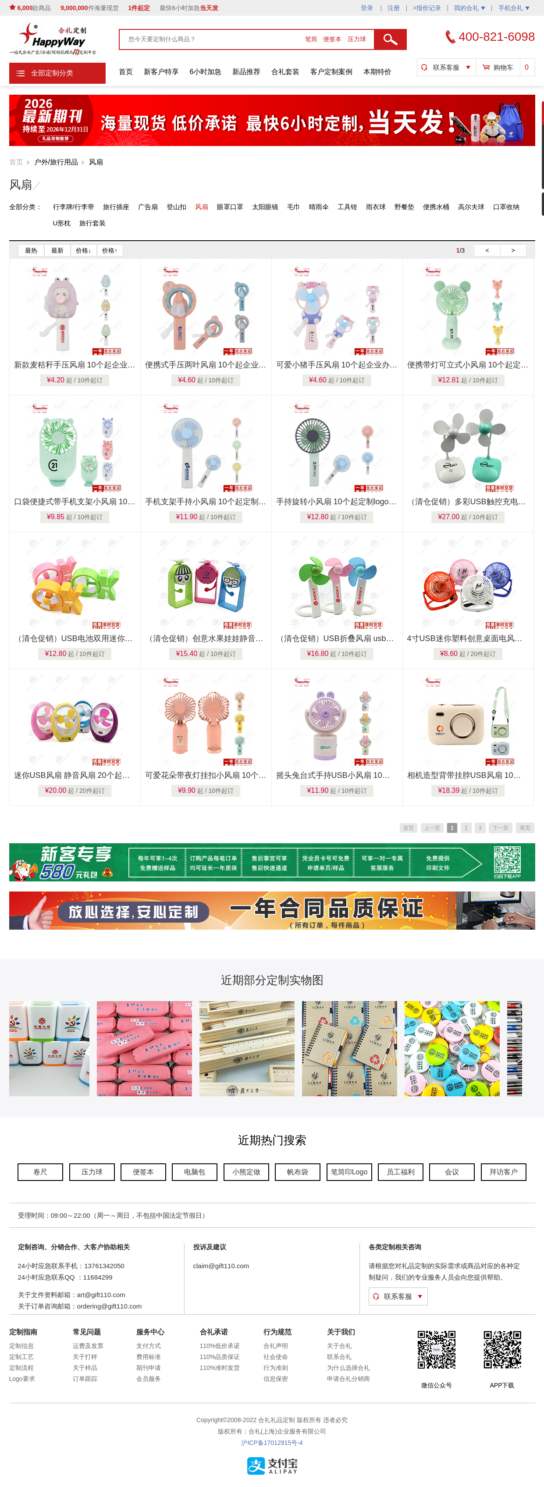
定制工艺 (21, 1356)
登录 (368, 7)
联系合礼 (339, 1356)
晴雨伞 (319, 206)
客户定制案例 (331, 71)
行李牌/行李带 (73, 206)
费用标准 (148, 1356)
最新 (57, 250)
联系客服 (446, 67)
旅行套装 (92, 223)
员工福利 (401, 1172)
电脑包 (194, 1172)
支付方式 (148, 1345)
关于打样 (85, 1356)
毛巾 (293, 206)
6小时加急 (206, 71)
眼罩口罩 (230, 206)
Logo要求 (22, 1378)
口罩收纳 (506, 206)
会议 (452, 1172)
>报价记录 (427, 7)
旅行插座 (116, 206)
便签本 (333, 39)
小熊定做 (246, 1172)
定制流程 (21, 1367)
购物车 (503, 67)
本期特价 (377, 71)
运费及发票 (88, 1345)
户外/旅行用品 (56, 162)
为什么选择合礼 (348, 1367)
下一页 (500, 828)
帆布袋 (297, 1172)
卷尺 (40, 1172)
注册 (394, 7)
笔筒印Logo (349, 1172)
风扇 (96, 162)
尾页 (525, 828)
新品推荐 (246, 71)
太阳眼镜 (265, 206)
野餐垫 (404, 206)
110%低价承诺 (220, 1345)
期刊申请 (148, 1367)
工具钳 (347, 206)
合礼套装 (285, 71)
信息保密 (275, 1378)
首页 (126, 71)
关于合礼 (339, 1345)
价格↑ (109, 250)
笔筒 (312, 39)
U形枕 (62, 223)
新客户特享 (161, 71)
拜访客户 (504, 1172)
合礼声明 (275, 1345)
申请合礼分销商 (348, 1378)
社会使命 (275, 1356)
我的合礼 (469, 7)
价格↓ (83, 250)
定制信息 (21, 1345)
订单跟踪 (85, 1378)
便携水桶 (436, 206)
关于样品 (85, 1367)
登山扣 (176, 206)
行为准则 (275, 1367)
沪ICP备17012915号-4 (271, 1442)
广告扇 (148, 206)
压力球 (357, 39)
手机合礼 (514, 7)
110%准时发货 (220, 1367)
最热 (31, 250)
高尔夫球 (471, 206)
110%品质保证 (220, 1356)
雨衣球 (376, 206)
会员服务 (148, 1378)
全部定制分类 (52, 73)
